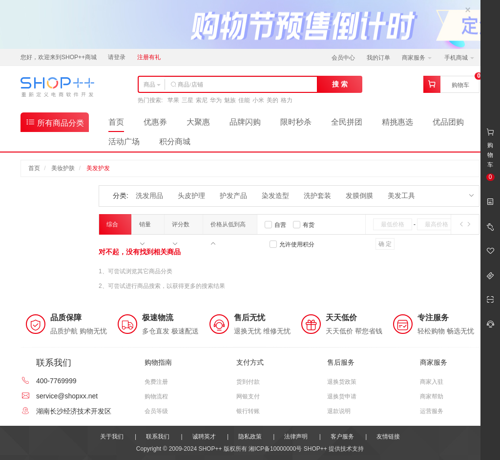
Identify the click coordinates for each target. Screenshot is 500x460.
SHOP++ (315, 448)
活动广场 (124, 141)
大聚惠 (198, 122)
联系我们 (157, 436)
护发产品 (233, 195)
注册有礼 (149, 57)
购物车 (460, 85)
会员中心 (343, 57)
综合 (112, 228)
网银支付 (248, 396)
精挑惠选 (397, 122)
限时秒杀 (296, 122)
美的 (272, 100)
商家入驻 (431, 381)
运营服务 (431, 411)
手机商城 (459, 57)
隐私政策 (250, 436)
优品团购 (448, 122)
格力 (286, 100)
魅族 (230, 100)
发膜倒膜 (359, 195)
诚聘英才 (204, 436)
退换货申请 (341, 396)
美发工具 (401, 195)
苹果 (173, 100)
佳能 (244, 100)
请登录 (116, 57)
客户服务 (342, 436)
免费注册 (156, 381)
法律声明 (296, 436)
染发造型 (275, 195)
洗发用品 (149, 195)
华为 (216, 100)
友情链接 (388, 436)
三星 (187, 100)
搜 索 (340, 84)
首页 (116, 122)
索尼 (202, 100)
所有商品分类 (54, 122)
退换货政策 (341, 381)
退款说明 (339, 411)
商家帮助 (431, 396)
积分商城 (174, 141)
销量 (145, 227)
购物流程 (156, 396)
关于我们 (112, 436)
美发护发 (98, 168)
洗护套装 (317, 195)
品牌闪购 (245, 122)
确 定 (385, 244)
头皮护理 (191, 195)
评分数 (180, 227)
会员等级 (156, 411)
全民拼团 (346, 122)
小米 (258, 100)
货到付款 (248, 381)
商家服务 (417, 57)
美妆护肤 (63, 168)
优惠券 (155, 122)
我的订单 (378, 57)
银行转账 (248, 411)
